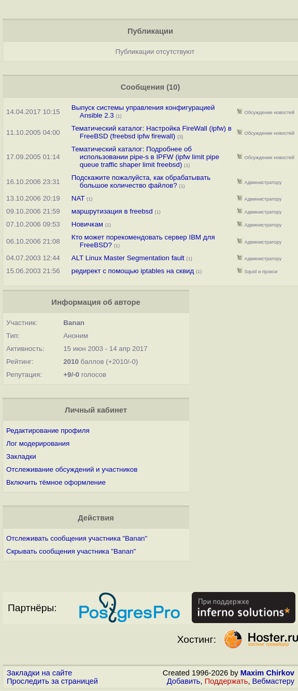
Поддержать (226, 681)
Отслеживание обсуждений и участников (71, 469)
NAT (78, 198)
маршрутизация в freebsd (112, 211)
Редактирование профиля (48, 430)
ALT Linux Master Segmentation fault (128, 258)
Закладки (21, 456)
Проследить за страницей (52, 681)
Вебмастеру (273, 681)
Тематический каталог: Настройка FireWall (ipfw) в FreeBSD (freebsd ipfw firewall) (152, 132)
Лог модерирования (37, 443)
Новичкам (87, 224)
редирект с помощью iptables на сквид (133, 271)
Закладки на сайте (39, 673)
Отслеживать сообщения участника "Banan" (76, 538)
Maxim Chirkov (267, 673)
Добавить (184, 681)
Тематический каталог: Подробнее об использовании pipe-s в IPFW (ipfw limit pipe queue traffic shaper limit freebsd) (145, 156)
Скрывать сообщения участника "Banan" (71, 551)
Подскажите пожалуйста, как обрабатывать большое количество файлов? (141, 181)
